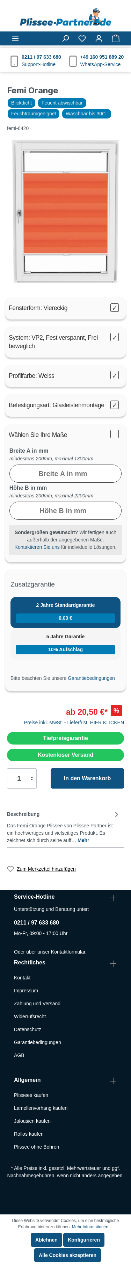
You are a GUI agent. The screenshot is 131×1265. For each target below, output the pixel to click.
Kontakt (22, 977)
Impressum (26, 990)
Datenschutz (27, 1029)
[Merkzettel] (82, 38)
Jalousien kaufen (32, 1121)
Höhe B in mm (28, 488)
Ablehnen (46, 1240)
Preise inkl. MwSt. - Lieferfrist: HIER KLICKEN (74, 722)
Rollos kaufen (29, 1134)
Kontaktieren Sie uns (37, 547)
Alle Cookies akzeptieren (67, 1255)
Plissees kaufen (31, 1095)
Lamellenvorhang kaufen (40, 1108)
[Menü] (15, 38)
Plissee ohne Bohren (36, 1147)
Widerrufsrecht (30, 1016)
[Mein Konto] (98, 38)
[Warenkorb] (115, 38)
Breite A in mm (29, 451)
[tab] (64, 826)
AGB (19, 1055)
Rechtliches (29, 962)
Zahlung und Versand (37, 1003)
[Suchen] (65, 38)
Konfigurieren (84, 1240)
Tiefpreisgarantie (65, 738)
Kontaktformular (68, 952)
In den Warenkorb (87, 778)
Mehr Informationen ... (92, 1226)
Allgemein (27, 1080)
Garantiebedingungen (91, 678)
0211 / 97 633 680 (36, 923)
